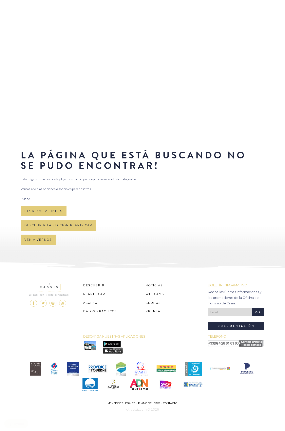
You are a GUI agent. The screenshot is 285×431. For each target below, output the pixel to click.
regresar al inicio (43, 211)
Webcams (154, 294)
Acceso (90, 303)
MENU (142, 15)
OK (258, 312)
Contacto (170, 403)
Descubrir (93, 285)
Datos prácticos (100, 311)
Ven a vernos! (38, 240)
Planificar (94, 294)
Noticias (154, 285)
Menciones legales (121, 403)
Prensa (152, 311)
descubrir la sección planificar (58, 225)
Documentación (236, 326)
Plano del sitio (149, 403)
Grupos (153, 303)
